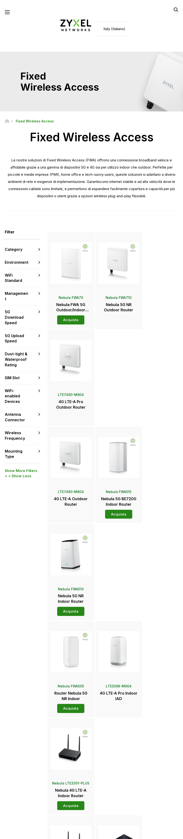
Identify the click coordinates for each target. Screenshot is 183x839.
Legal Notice (48, 833)
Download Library (69, 762)
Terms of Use (76, 833)
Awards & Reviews (112, 782)
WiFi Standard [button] (13, 278)
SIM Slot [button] (12, 378)
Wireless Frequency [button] (15, 436)
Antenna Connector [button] (15, 417)
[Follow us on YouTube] (23, 803)
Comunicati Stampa (112, 774)
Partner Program (152, 754)
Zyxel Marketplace (112, 746)
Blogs (103, 797)
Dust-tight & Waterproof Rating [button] (16, 359)
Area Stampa (111, 765)
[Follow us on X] (11, 810)
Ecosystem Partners (155, 762)
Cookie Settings (136, 833)
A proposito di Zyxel (155, 782)
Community (65, 754)
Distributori (106, 754)
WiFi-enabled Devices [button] (12, 396)
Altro (113, 620)
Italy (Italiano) (114, 29)
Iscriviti (35, 774)
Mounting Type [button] (13, 454)
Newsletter (106, 789)
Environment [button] (16, 262)
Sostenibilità (149, 789)
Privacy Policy (105, 833)
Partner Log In (150, 746)
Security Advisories (71, 770)
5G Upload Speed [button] (14, 338)
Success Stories (152, 797)
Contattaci (91, 711)
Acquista (69, 316)
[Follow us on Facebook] (11, 803)
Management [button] (16, 296)
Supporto (64, 746)
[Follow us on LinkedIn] (35, 803)
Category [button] (13, 249)
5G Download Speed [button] (14, 317)
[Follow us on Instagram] (22, 810)
